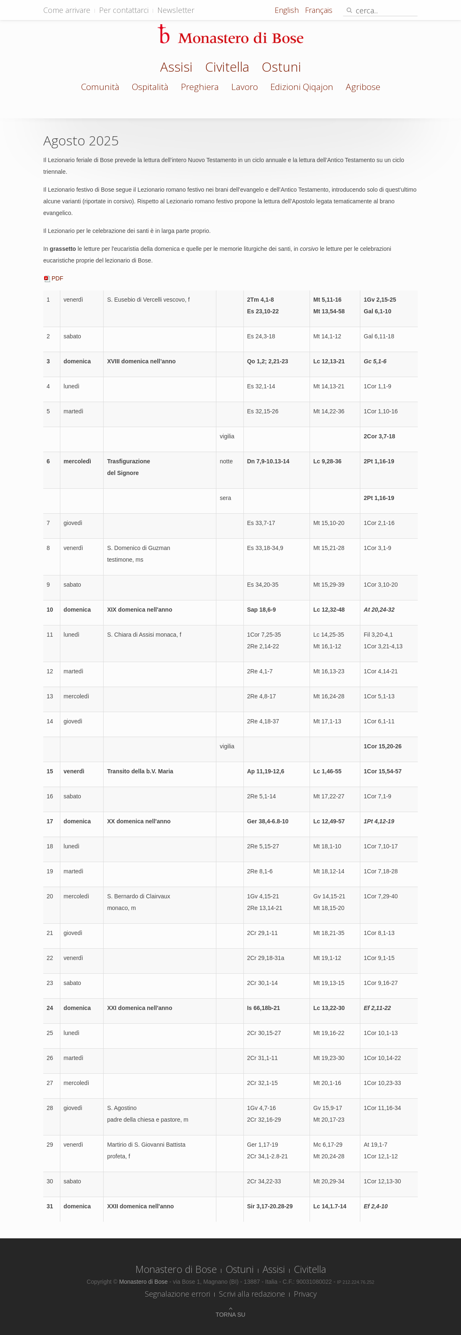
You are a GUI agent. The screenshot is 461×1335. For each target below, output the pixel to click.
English (288, 10)
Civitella (227, 68)
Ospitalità (150, 86)
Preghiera (200, 86)
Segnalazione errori (177, 1294)
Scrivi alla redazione (252, 1294)
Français (318, 10)
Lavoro (244, 86)
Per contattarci (124, 10)
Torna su (230, 1314)
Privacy (305, 1294)
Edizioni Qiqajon (301, 86)
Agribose (363, 86)
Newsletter (175, 10)
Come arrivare (66, 10)
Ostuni (281, 68)
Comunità (100, 86)
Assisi (176, 68)
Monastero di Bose (176, 1269)
